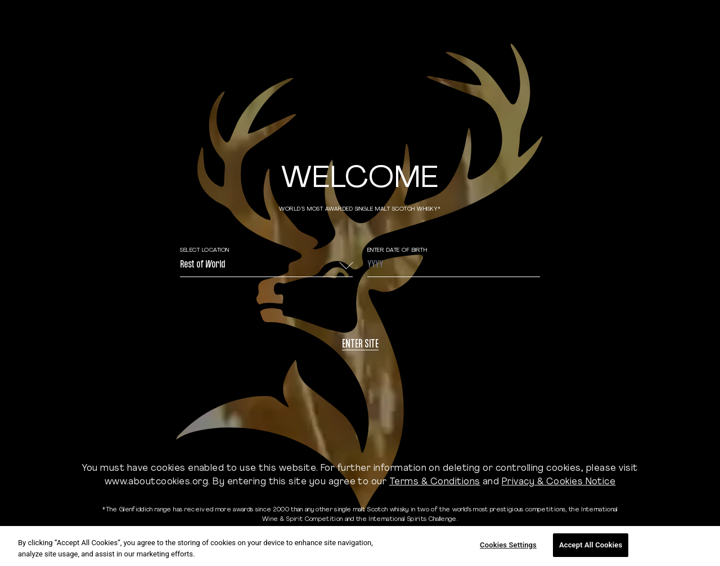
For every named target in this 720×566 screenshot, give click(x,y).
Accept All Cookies (590, 545)
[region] (360, 546)
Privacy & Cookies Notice (559, 482)
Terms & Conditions (434, 482)
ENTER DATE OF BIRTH (397, 250)
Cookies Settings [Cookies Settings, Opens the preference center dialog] (508, 545)
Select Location (205, 250)
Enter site (360, 345)
